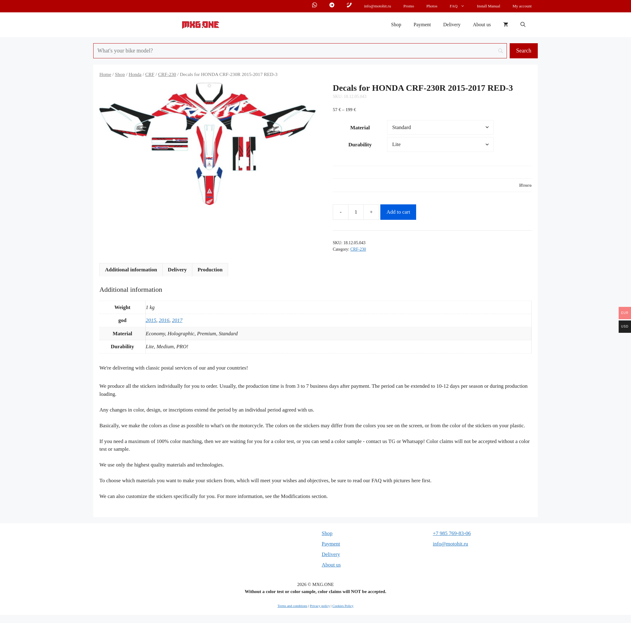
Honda (135, 74)
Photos (431, 6)
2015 (151, 320)
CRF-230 (167, 74)
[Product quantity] (356, 212)
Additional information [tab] (131, 270)
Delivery (452, 24)
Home (105, 74)
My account (522, 6)
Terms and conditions (292, 606)
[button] (523, 25)
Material (360, 128)
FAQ (460, 6)
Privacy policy (320, 606)
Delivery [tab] (177, 270)
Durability (360, 145)
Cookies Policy (342, 606)
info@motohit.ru (377, 6)
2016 (164, 320)
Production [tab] (210, 270)
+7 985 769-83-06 (452, 533)
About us (482, 24)
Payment (422, 24)
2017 (177, 320)
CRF (149, 74)
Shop (396, 24)
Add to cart (398, 212)
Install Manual (488, 6)
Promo (408, 6)
